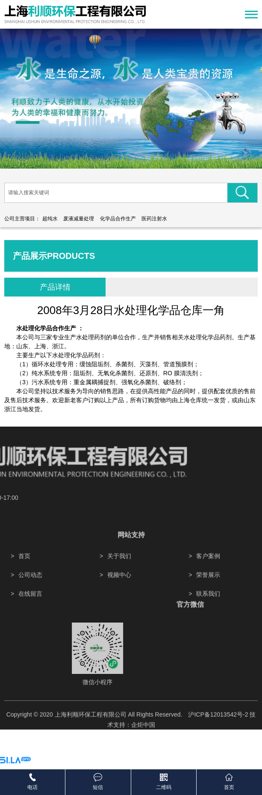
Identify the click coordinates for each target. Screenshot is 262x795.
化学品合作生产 (118, 219)
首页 (24, 571)
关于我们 (119, 571)
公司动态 (30, 590)
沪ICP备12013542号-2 (218, 721)
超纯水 (50, 219)
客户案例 (208, 571)
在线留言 (30, 608)
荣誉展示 (208, 590)
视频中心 (119, 590)
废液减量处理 (78, 219)
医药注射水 (154, 219)
